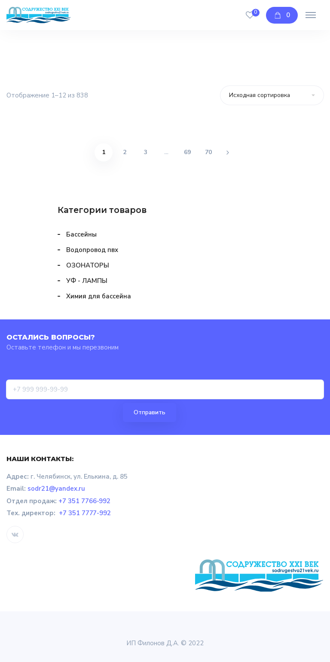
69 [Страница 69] (187, 152)
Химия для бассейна (98, 296)
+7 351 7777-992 (85, 513)
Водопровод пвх (92, 250)
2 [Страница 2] (124, 152)
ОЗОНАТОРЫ (87, 265)
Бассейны (81, 234)
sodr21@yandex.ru (56, 488)
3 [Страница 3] (145, 152)
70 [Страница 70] (208, 152)
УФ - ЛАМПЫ (86, 280)
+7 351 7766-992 (84, 501)
